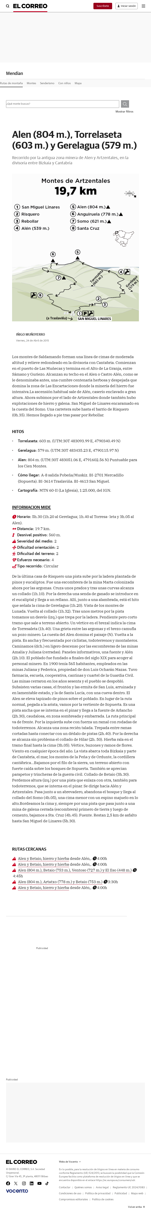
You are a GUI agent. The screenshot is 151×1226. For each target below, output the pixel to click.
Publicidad (121, 1193)
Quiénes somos (83, 1187)
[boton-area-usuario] (125, 6)
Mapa (78, 83)
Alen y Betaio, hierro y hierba (43, 858)
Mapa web (137, 1193)
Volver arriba (136, 1207)
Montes (31, 83)
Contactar (64, 1187)
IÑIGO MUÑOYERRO (30, 334)
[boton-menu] (143, 6)
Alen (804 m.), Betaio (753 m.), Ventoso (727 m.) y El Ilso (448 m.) (75, 870)
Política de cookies (103, 1199)
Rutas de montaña (11, 83)
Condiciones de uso (70, 1193)
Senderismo (47, 83)
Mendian (15, 73)
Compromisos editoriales (73, 1199)
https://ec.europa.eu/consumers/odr (115, 1180)
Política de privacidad (98, 1193)
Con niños (64, 83)
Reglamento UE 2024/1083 (129, 1187)
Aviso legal (102, 1187)
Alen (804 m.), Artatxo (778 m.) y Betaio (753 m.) (60, 881)
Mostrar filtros (124, 111)
